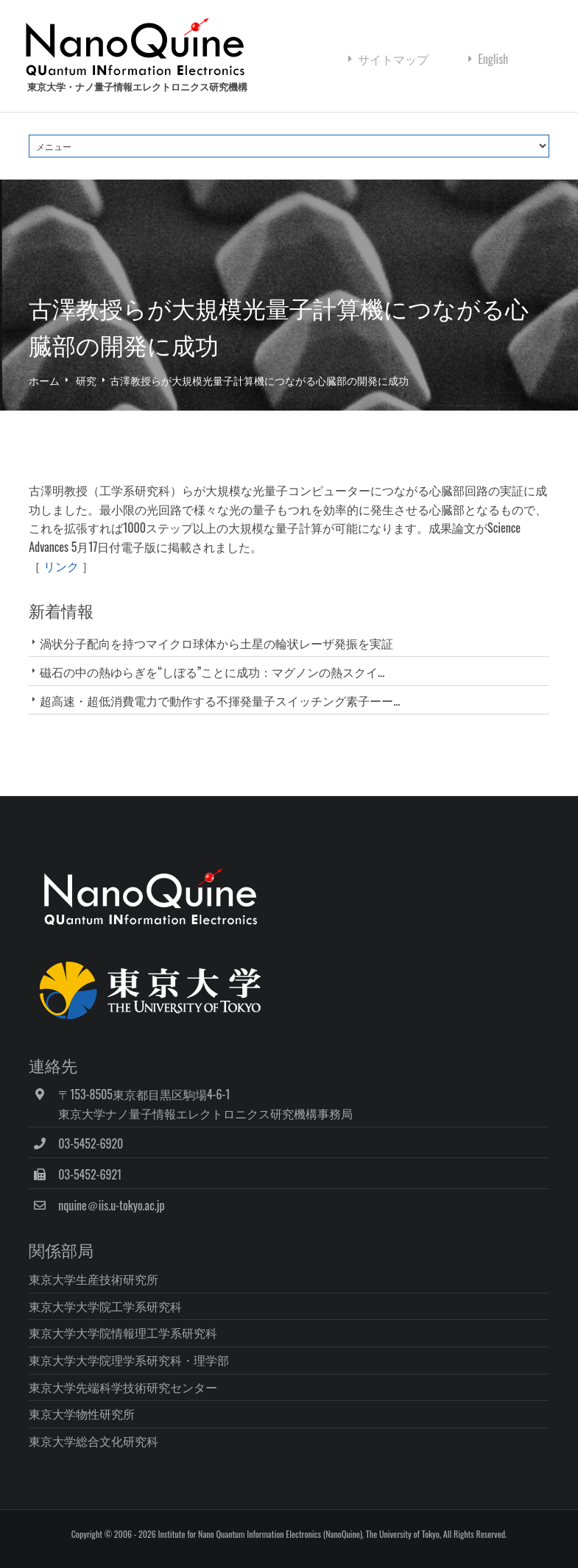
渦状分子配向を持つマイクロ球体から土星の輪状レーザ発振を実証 (216, 645)
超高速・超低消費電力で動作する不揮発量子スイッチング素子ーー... (220, 703)
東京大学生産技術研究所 (93, 1281)
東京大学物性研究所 (82, 1416)
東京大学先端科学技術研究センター (123, 1389)
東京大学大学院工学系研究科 (105, 1308)
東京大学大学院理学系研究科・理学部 (129, 1362)
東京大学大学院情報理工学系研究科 (123, 1335)
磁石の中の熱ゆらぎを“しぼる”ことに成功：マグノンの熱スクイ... (212, 674)
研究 (86, 382)
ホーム (44, 382)
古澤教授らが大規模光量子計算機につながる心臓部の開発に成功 (259, 382)
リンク (61, 568)
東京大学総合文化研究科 (93, 1443)
